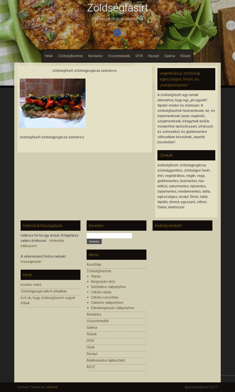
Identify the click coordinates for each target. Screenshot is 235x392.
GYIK (139, 56)
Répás (96, 276)
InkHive (52, 387)
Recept (153, 56)
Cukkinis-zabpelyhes (107, 303)
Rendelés (95, 56)
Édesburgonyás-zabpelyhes (112, 308)
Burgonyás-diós (103, 281)
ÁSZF (91, 367)
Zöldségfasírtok (70, 56)
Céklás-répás (101, 292)
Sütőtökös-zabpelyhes (108, 287)
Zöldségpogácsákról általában (44, 291)
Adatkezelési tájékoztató (106, 360)
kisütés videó (31, 285)
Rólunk (185, 56)
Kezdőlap (94, 264)
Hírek (49, 56)
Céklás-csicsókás (105, 297)
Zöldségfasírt (117, 8)
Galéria (169, 56)
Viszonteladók (119, 56)
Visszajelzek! (31, 262)
